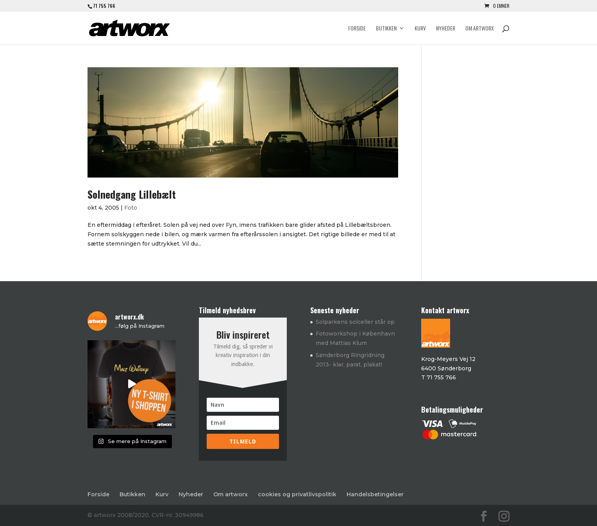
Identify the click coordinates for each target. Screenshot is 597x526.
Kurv (420, 28)
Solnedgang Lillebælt (132, 194)
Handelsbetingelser (375, 494)
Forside (357, 28)
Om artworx (479, 28)
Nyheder (445, 28)
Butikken (386, 28)
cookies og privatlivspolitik (297, 494)
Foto (130, 207)
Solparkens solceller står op (355, 321)
